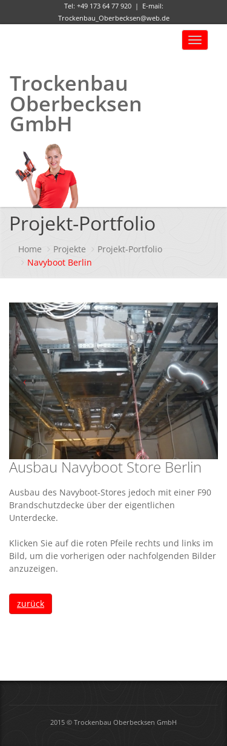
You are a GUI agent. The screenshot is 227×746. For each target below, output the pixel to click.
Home (30, 249)
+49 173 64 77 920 (104, 5)
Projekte (69, 249)
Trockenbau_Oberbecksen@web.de (113, 17)
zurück (30, 603)
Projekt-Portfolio (129, 249)
